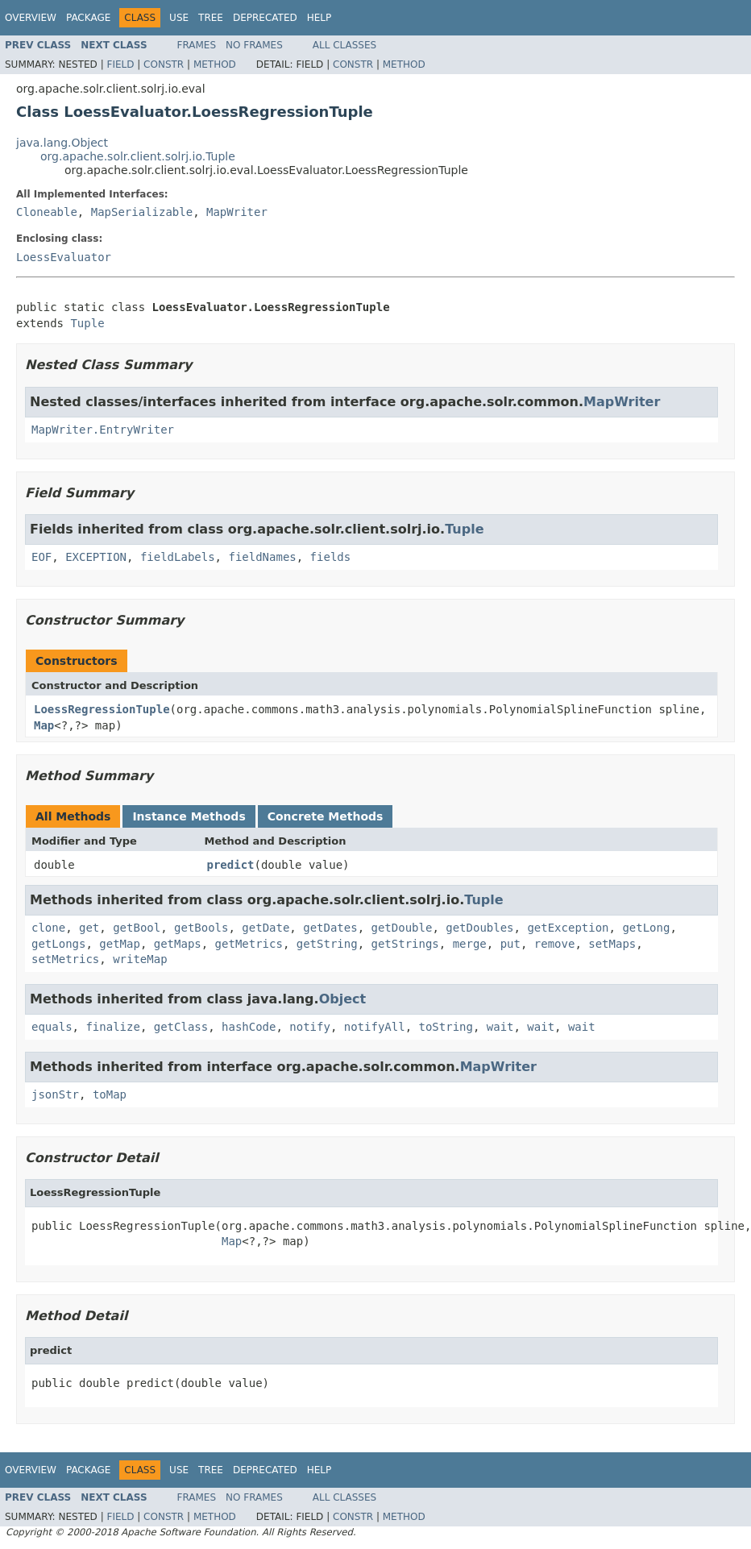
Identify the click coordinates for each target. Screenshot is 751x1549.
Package (88, 17)
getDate (265, 927)
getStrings (404, 943)
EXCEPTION (96, 556)
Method (214, 64)
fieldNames (262, 556)
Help (319, 17)
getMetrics (249, 943)
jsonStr (55, 1094)
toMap (110, 1094)
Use (179, 17)
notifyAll (374, 1026)
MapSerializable (142, 212)
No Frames (254, 45)
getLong (646, 927)
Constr (163, 64)
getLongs (58, 943)
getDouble (402, 927)
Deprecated (265, 17)
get (89, 927)
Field (120, 64)
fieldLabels (177, 556)
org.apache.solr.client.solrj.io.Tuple (137, 156)
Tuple (87, 323)
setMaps (612, 943)
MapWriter (237, 212)
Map (44, 725)
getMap (119, 943)
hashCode (249, 1026)
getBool (136, 927)
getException (567, 927)
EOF (41, 556)
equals (52, 1026)
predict (231, 864)
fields (330, 556)
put (510, 943)
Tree (210, 17)
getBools (201, 927)
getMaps (177, 943)
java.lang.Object (62, 142)
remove (554, 943)
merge (470, 943)
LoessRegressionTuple (102, 709)
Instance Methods (188, 816)
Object (343, 999)
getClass (181, 1026)
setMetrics (65, 959)
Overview (30, 17)
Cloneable (46, 212)
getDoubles (479, 927)
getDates (330, 927)
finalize (112, 1026)
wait (500, 1026)
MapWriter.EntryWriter (102, 429)
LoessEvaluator (63, 257)
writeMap (140, 959)
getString (327, 943)
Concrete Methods (326, 816)
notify (309, 1026)
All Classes (344, 45)
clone (48, 927)
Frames (197, 45)
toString (445, 1026)
